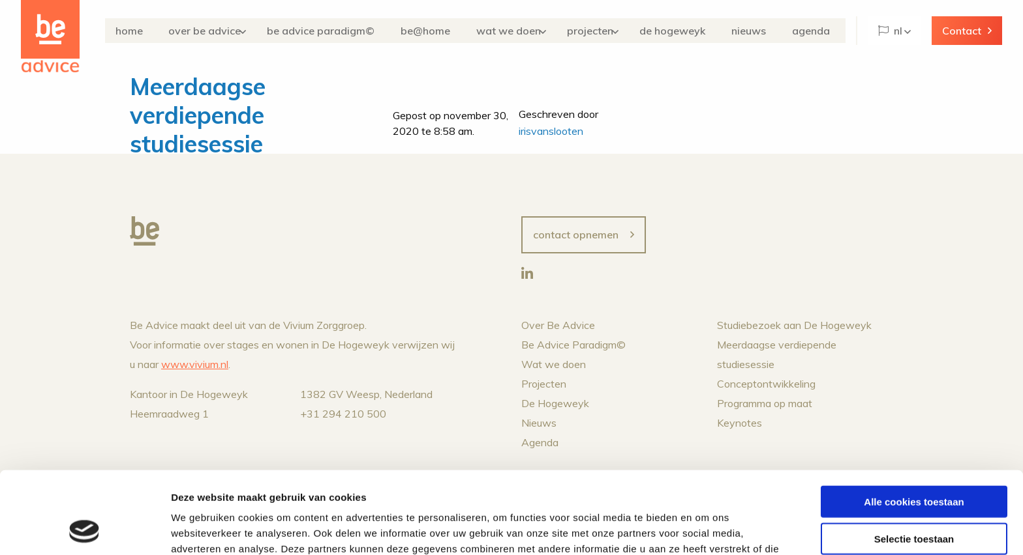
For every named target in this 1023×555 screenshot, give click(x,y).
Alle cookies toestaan (914, 424)
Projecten (602, 30)
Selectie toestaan (914, 461)
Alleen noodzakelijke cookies (914, 498)
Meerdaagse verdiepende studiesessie (198, 115)
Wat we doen (518, 30)
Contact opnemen (575, 234)
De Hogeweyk (688, 30)
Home (150, 30)
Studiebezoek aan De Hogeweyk (794, 325)
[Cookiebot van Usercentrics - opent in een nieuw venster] (84, 529)
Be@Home (440, 30)
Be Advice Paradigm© (341, 30)
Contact (961, 30)
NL (890, 30)
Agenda (816, 30)
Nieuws (759, 30)
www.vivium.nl (194, 364)
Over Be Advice (221, 30)
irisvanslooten (551, 130)
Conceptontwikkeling (766, 383)
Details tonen (705, 529)
